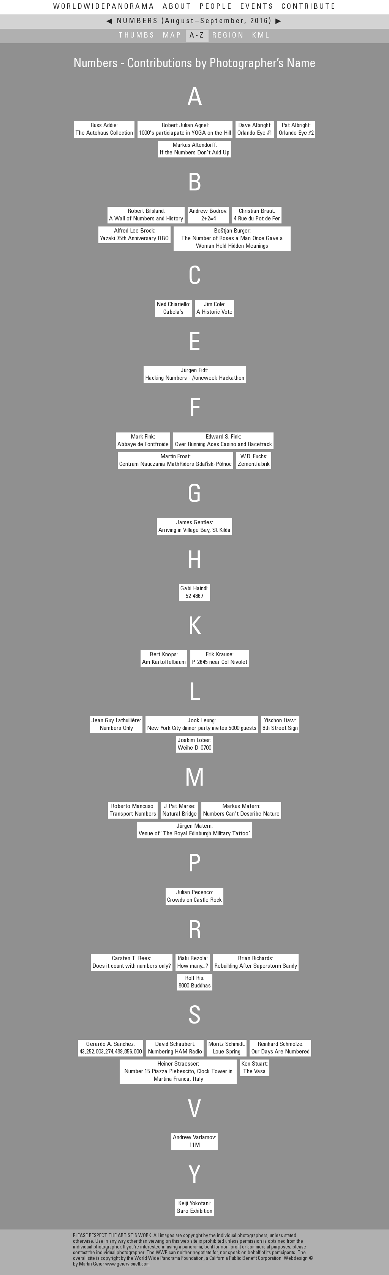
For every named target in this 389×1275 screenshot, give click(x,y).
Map (172, 35)
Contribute (308, 7)
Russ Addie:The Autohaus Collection (104, 129)
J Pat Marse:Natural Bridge (179, 810)
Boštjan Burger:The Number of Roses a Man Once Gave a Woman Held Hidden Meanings (232, 238)
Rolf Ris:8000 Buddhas (195, 982)
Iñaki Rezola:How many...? (192, 962)
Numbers (137, 21)
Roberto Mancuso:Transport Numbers (132, 810)
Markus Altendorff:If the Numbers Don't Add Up (194, 149)
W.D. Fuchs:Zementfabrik (254, 460)
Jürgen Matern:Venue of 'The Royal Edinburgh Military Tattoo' (194, 830)
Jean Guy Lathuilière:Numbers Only (116, 724)
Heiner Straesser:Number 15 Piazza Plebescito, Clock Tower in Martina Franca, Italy (178, 1071)
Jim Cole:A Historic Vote (214, 308)
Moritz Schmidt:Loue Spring (226, 1048)
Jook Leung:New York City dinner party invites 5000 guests (201, 724)
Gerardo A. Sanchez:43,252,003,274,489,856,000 (110, 1048)
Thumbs (137, 35)
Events (257, 7)
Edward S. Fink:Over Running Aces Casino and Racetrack (223, 441)
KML (261, 35)
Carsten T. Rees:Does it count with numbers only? (131, 962)
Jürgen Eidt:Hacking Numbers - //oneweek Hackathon (194, 374)
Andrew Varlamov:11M (194, 1141)
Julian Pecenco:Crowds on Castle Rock (194, 896)
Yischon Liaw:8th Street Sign (280, 724)
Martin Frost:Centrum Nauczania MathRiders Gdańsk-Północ (175, 460)
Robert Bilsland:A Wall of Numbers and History (146, 215)
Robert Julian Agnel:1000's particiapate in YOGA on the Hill (185, 129)
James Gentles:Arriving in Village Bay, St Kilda (194, 526)
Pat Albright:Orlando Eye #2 (296, 129)
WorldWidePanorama (104, 7)
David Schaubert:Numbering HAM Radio (175, 1048)
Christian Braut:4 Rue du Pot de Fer (257, 215)
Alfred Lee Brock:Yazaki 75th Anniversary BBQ (134, 235)
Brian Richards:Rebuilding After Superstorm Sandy (255, 962)
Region (228, 35)
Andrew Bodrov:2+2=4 (208, 215)
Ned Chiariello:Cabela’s (173, 308)
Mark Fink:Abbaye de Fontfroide (143, 441)
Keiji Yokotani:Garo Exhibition (194, 1207)
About (177, 7)
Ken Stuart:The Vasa (254, 1068)
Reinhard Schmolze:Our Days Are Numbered (280, 1048)
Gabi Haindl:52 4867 (194, 592)
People (215, 7)
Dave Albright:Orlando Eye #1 (254, 129)
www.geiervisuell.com (127, 1264)
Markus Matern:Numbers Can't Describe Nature (241, 810)
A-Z (197, 35)
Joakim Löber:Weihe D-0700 (194, 744)
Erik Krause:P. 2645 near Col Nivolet (219, 658)
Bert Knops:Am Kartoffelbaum (164, 658)
